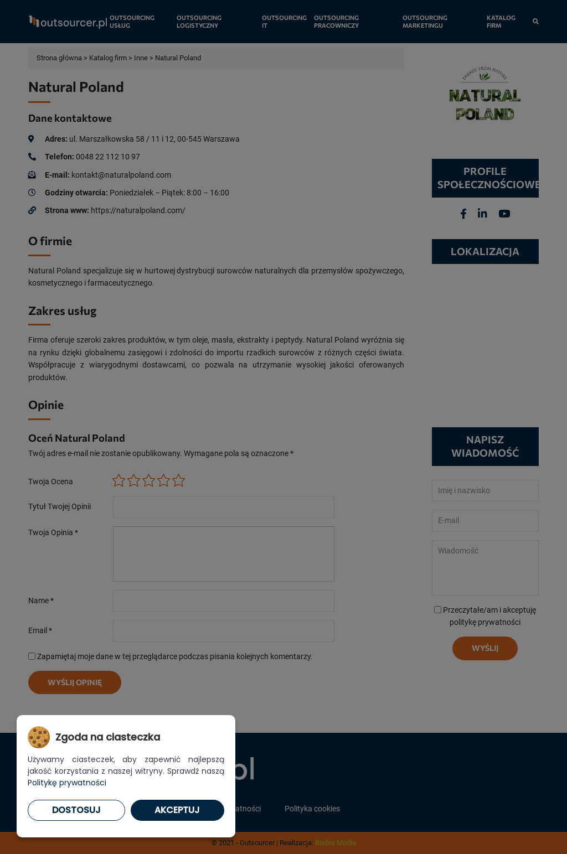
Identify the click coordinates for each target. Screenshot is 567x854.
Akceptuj (177, 810)
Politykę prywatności (67, 782)
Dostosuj (76, 810)
